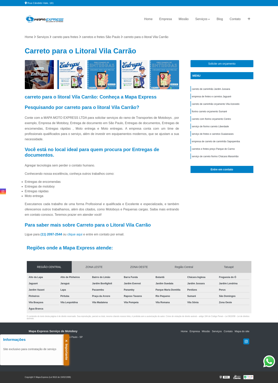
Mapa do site (242, 331)
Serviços (201, 19)
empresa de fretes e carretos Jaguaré (211, 96)
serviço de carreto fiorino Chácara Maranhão (215, 156)
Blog (220, 19)
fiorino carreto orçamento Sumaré (209, 111)
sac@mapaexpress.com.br (44, 358)
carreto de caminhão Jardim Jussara (211, 89)
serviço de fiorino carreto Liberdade (210, 126)
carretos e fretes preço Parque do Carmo (213, 149)
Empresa (165, 19)
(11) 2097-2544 (52, 234)
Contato (235, 19)
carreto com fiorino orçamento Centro (211, 119)
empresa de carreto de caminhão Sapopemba (216, 141)
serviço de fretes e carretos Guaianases (213, 134)
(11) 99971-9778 (39, 352)
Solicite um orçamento (222, 63)
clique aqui (75, 234)
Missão (184, 19)
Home (148, 19)
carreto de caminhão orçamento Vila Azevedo (216, 104)
